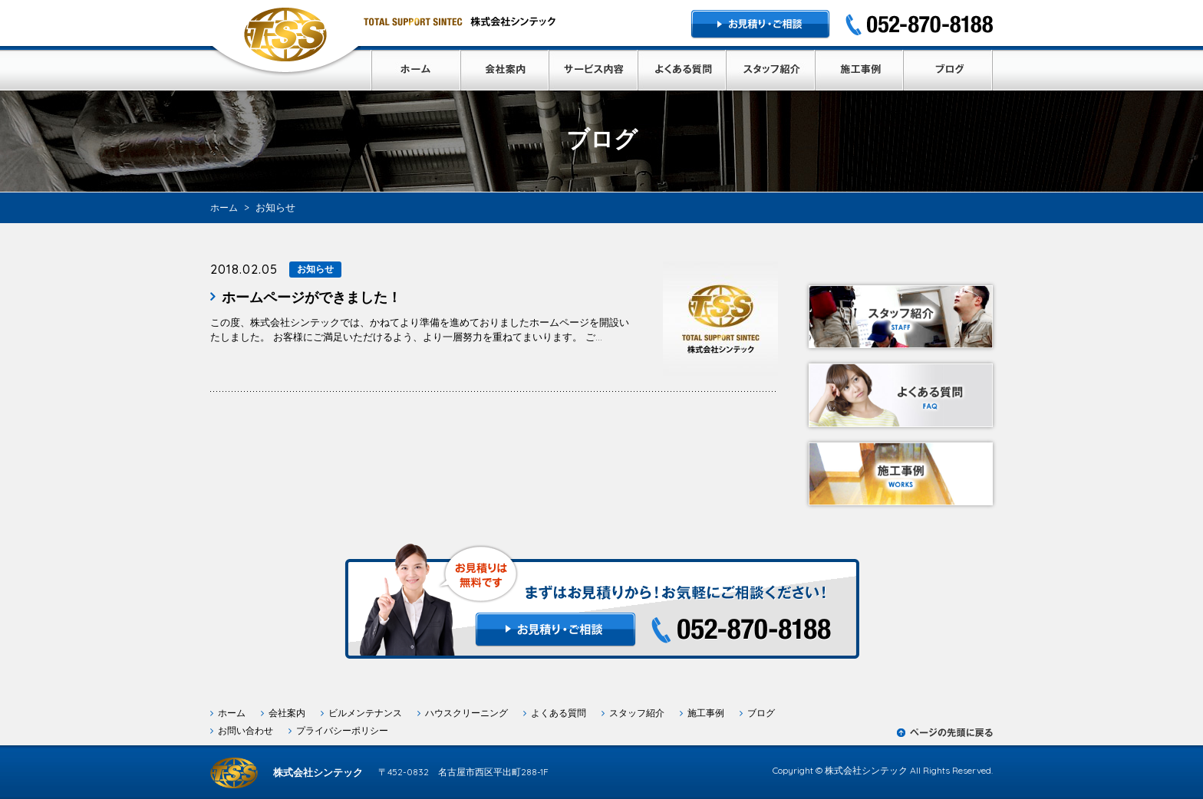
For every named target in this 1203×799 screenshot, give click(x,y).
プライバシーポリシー (342, 730)
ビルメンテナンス (365, 712)
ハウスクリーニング (466, 712)
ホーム (232, 712)
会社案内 (287, 712)
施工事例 (705, 712)
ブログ (761, 712)
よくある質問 (558, 712)
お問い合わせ (245, 730)
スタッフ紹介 (636, 712)
